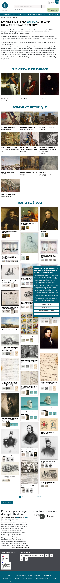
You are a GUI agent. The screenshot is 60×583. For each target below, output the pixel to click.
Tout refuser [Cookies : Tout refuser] (46, 307)
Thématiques (6, 14)
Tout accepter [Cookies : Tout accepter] (46, 304)
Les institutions (47, 575)
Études (7, 573)
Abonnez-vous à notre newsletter (32, 555)
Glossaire (44, 573)
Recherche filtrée (36, 14)
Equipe (9, 575)
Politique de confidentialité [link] (46, 314)
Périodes (25, 14)
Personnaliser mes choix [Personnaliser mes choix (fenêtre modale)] (46, 311)
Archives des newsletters (42, 578)
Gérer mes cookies (22, 581)
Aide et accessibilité (35, 575)
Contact (54, 578)
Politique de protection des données (23, 578)
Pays (36, 573)
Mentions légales (7, 578)
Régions (29, 573)
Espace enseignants (9, 581)
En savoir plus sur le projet (19, 547)
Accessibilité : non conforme (49, 581)
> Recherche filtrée (18, 9)
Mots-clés (16, 14)
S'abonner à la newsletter (54, 9)
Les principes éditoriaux (20, 575)
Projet (51, 573)
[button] (57, 87)
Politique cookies (35, 581)
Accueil (3, 17)
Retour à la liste (7, 502)
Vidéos (45, 14)
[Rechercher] (28, 6)
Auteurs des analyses (18, 573)
